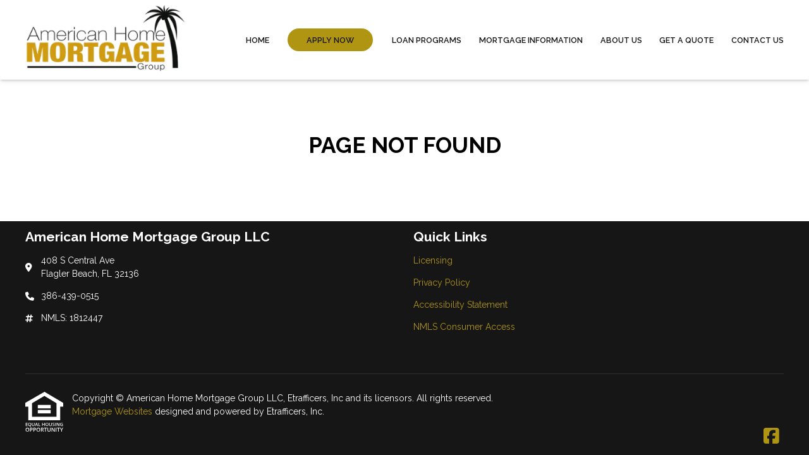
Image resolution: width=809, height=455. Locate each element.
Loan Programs (426, 40)
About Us (621, 40)
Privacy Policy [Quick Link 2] (441, 282)
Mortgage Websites (113, 411)
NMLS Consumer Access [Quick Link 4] (464, 327)
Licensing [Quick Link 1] (433, 260)
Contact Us (757, 40)
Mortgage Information (531, 40)
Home (257, 40)
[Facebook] (771, 436)
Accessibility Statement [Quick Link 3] (460, 305)
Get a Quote (686, 40)
